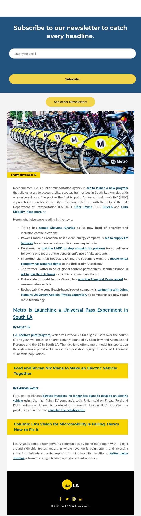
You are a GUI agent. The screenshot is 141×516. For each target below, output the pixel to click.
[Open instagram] (73, 499)
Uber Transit (83, 207)
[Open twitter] (67, 499)
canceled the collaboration (66, 410)
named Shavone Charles (57, 227)
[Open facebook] (60, 499)
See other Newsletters (70, 102)
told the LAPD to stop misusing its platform (73, 248)
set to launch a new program (107, 188)
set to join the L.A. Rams (38, 274)
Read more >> (36, 211)
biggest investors (55, 395)
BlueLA (108, 207)
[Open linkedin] (80, 499)
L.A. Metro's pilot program (31, 335)
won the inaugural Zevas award (100, 279)
